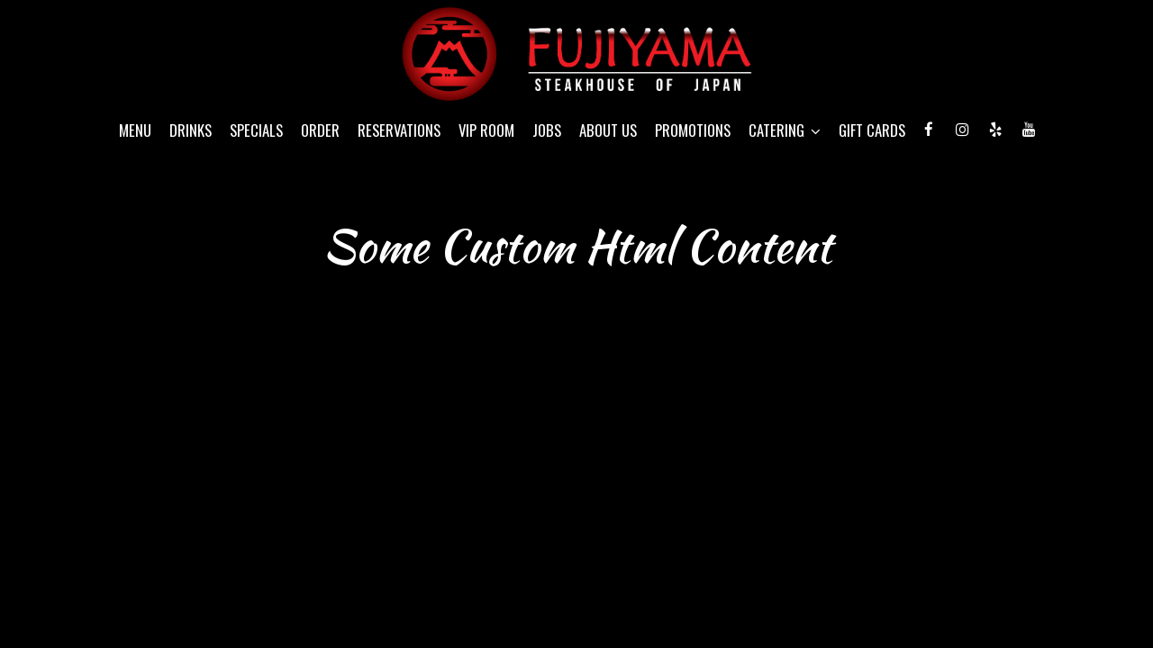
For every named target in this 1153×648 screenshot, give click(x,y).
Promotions (693, 131)
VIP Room (486, 131)
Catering (785, 131)
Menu (135, 131)
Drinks (190, 131)
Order (320, 131)
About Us (608, 131)
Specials (256, 131)
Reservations (399, 131)
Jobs (546, 131)
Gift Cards (872, 131)
